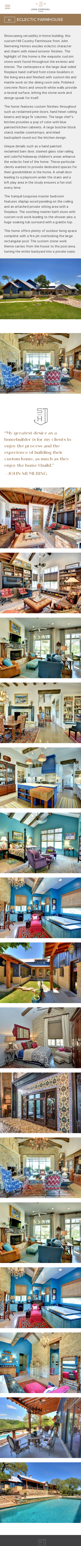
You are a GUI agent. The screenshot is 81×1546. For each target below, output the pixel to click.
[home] (40, 7)
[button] (16, 7)
